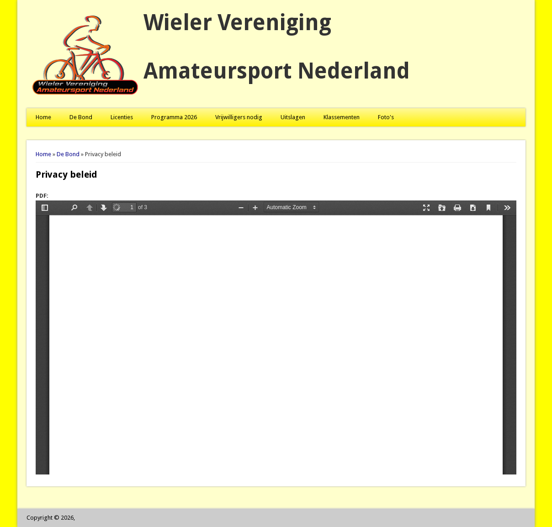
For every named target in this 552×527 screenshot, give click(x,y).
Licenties (122, 117)
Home (43, 117)
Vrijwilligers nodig (238, 117)
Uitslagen (293, 117)
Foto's (386, 117)
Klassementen (342, 117)
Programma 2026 (174, 117)
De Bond (80, 117)
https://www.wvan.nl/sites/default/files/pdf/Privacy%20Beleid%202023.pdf (276, 337)
